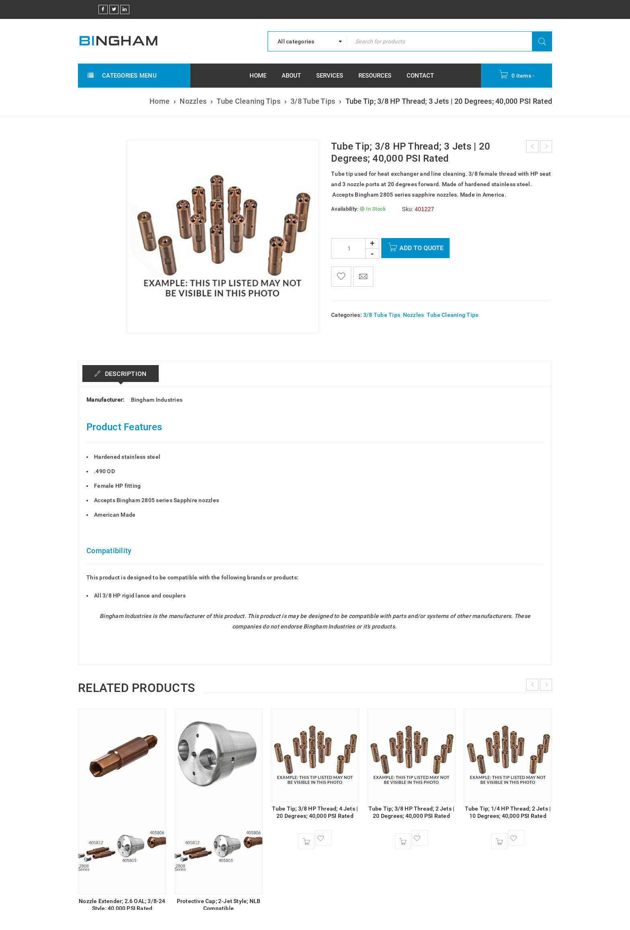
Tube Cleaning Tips (248, 101)
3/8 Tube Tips (312, 101)
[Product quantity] (355, 248)
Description (125, 374)
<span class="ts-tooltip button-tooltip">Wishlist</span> (341, 277)
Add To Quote (421, 248)
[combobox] (307, 41)
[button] (307, 841)
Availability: (344, 209)
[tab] (120, 373)
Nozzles (193, 101)
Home (159, 101)
